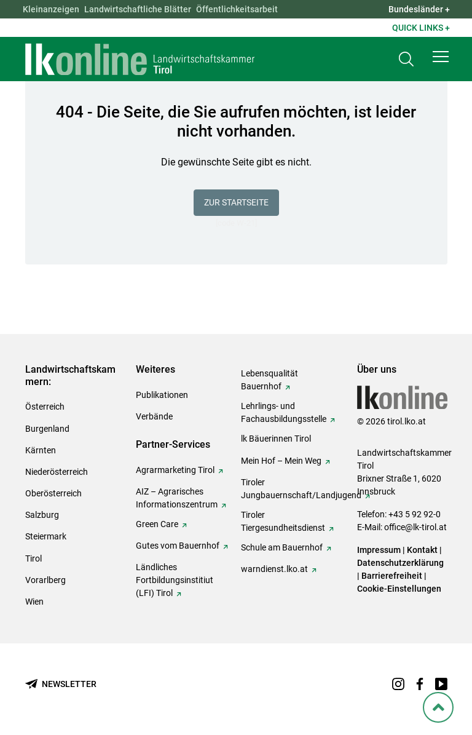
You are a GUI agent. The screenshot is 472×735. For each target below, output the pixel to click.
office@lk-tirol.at (415, 527)
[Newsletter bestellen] (60, 684)
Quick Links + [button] (421, 28)
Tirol (33, 558)
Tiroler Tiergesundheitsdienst (283, 521)
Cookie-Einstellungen (399, 589)
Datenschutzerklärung (400, 563)
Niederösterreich (56, 472)
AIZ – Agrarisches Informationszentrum (177, 498)
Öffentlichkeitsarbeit (237, 9)
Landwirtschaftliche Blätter (137, 9)
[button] (441, 56)
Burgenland (47, 429)
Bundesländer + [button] (419, 9)
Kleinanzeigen (51, 9)
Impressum (379, 550)
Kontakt (422, 550)
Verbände (154, 416)
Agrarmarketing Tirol (175, 470)
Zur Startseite (236, 202)
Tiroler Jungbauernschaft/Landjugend (301, 488)
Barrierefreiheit (391, 576)
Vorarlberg (45, 580)
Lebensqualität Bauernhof (269, 379)
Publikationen (162, 395)
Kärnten (40, 450)
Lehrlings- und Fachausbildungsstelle (283, 412)
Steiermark (45, 536)
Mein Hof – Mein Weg (281, 461)
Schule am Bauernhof (282, 547)
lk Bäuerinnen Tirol (276, 438)
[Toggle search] (406, 59)
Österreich (45, 406)
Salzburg (42, 515)
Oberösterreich (53, 493)
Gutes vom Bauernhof (177, 545)
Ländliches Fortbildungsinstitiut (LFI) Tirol (174, 580)
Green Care (157, 524)
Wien (34, 601)
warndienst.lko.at (274, 569)
